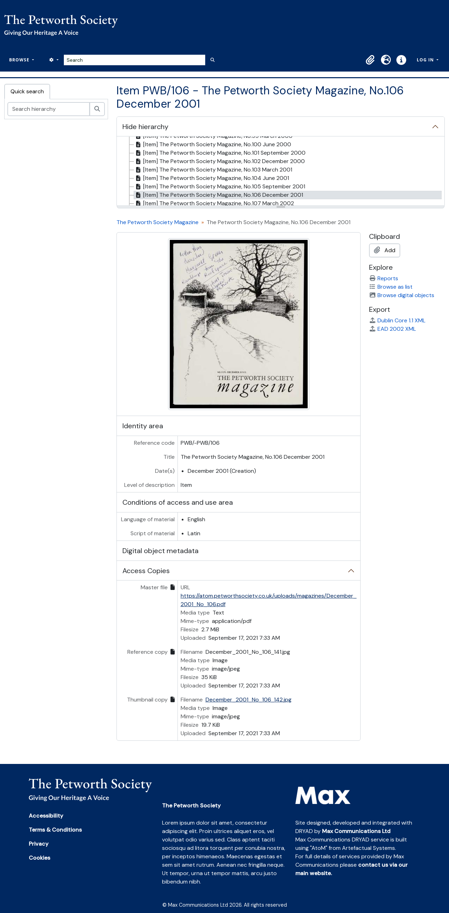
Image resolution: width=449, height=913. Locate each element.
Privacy (38, 843)
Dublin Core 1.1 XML (397, 320)
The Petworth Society (191, 805)
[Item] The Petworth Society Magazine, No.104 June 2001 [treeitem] (211, 178)
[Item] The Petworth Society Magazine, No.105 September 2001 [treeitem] (219, 186)
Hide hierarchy (145, 126)
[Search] (134, 60)
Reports (383, 278)
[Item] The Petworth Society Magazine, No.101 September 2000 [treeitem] (220, 153)
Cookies (39, 857)
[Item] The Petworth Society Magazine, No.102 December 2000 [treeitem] (219, 161)
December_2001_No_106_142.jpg (248, 699)
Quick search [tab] (27, 91)
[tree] (280, 171)
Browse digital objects (401, 295)
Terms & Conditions (55, 829)
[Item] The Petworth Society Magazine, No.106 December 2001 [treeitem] (218, 195)
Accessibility (46, 815)
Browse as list (391, 286)
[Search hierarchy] (48, 109)
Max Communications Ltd (356, 831)
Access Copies (146, 570)
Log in (426, 60)
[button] (370, 60)
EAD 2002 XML (392, 329)
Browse (20, 60)
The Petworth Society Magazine (157, 222)
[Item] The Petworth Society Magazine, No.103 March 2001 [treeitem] (213, 170)
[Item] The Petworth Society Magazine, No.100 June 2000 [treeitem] (212, 144)
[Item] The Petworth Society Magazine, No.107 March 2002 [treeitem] (214, 203)
